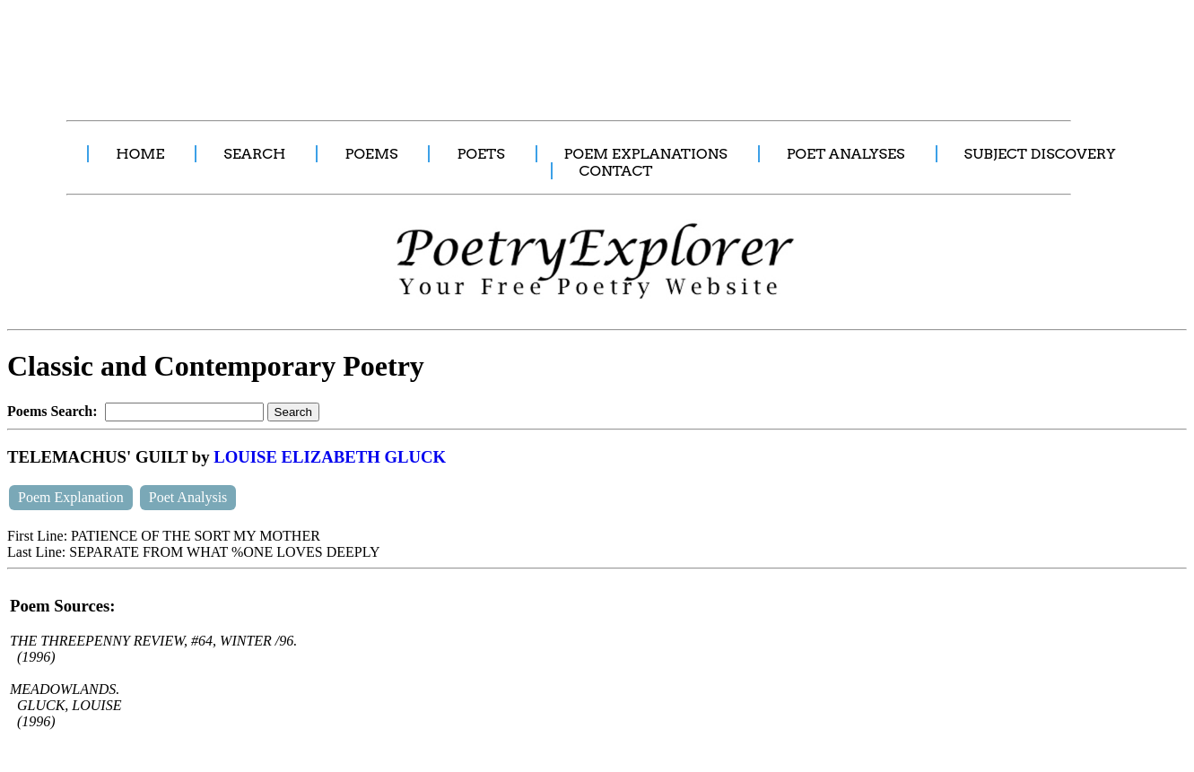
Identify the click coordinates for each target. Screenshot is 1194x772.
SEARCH (254, 153)
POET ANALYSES (846, 153)
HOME (140, 153)
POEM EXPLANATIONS (646, 153)
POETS (480, 153)
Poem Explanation (71, 497)
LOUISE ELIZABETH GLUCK (330, 456)
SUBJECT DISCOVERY (1040, 153)
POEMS (370, 153)
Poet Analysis (188, 497)
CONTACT (616, 170)
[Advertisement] (336, 50)
